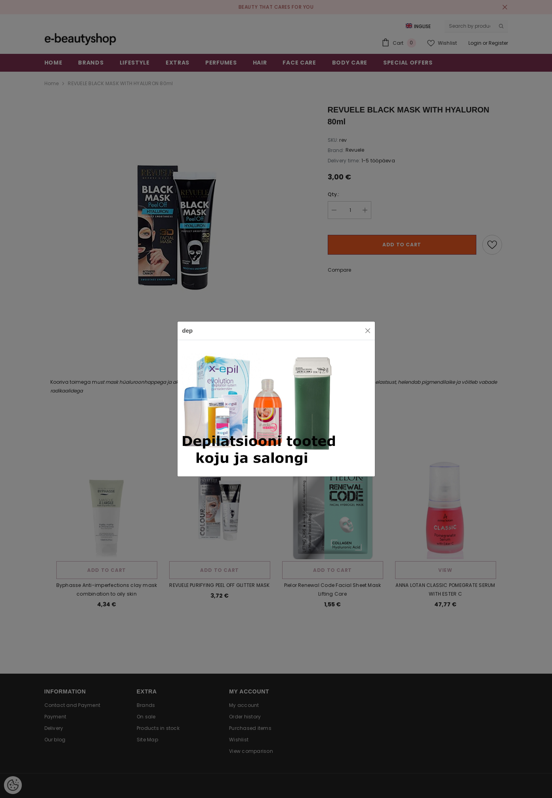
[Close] (367, 330)
